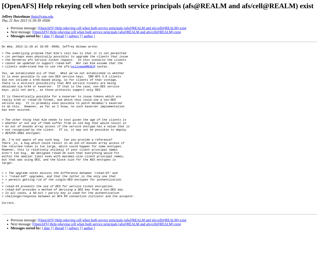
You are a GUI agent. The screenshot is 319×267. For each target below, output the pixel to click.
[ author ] (88, 36)
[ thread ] (59, 36)
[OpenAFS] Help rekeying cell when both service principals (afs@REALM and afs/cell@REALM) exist (112, 28)
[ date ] (47, 36)
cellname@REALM (83, 71)
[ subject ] (74, 36)
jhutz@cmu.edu (42, 16)
